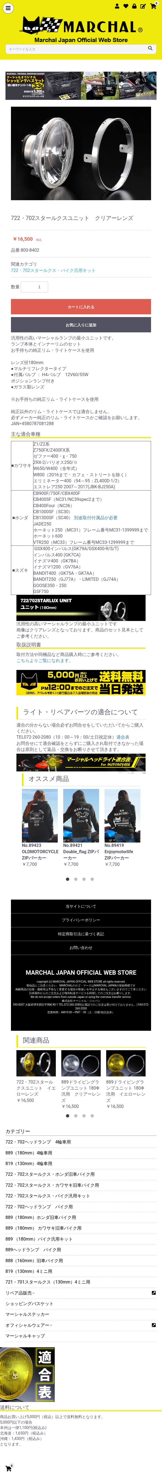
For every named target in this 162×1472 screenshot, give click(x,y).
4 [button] (93, 880)
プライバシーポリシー (81, 920)
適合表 (122, 737)
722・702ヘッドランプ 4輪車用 (38, 1142)
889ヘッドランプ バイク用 (33, 1249)
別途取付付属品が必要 (96, 517)
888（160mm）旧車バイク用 (34, 1260)
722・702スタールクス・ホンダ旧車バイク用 (50, 1174)
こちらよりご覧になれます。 (44, 660)
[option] (81, 153)
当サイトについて (81, 906)
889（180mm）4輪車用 (28, 1152)
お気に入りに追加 (81, 325)
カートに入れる (81, 307)
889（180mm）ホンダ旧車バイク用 (40, 1217)
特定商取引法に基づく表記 (81, 934)
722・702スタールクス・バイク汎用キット (47, 1195)
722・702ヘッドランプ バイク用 (39, 1206)
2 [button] (77, 880)
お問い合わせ (81, 947)
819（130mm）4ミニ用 (28, 1271)
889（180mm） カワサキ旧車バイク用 (43, 1228)
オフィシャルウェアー (28, 1325)
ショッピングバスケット (29, 1303)
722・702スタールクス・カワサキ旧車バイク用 (52, 1185)
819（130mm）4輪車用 (28, 1163)
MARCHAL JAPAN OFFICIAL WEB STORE (81, 972)
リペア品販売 (19, 1293)
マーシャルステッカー (27, 1314)
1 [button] (68, 880)
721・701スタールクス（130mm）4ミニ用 (47, 1282)
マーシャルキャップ (25, 1336)
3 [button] (85, 880)
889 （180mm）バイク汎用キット (39, 1239)
